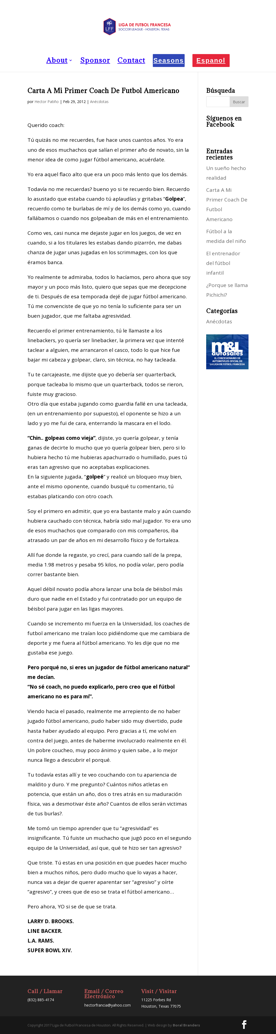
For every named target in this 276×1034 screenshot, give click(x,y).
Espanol (210, 60)
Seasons (168, 60)
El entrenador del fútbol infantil (223, 263)
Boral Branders (186, 1025)
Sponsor (95, 61)
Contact (131, 61)
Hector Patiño (46, 101)
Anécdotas (99, 101)
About (57, 61)
